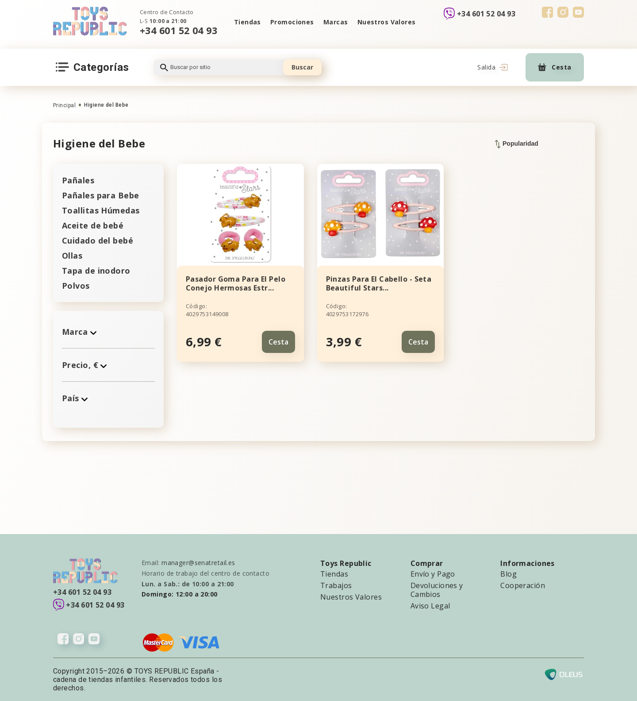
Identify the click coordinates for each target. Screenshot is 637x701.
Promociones (292, 22)
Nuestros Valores (387, 22)
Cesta (278, 341)
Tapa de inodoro (96, 270)
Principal (64, 105)
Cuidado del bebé (97, 240)
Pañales (78, 180)
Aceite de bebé (92, 225)
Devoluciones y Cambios (437, 590)
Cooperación (522, 585)
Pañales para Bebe (100, 195)
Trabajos (336, 585)
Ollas (72, 255)
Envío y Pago (433, 574)
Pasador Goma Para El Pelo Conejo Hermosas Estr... (235, 283)
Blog (508, 574)
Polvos (76, 285)
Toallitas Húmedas (100, 210)
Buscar (302, 67)
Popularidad (516, 144)
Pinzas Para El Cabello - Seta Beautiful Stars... (379, 283)
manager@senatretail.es (198, 562)
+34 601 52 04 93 (178, 30)
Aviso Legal (430, 606)
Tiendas (246, 22)
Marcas (335, 22)
